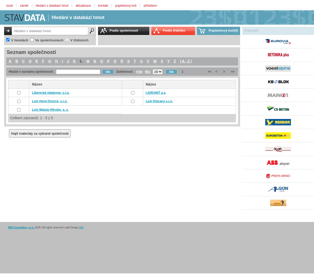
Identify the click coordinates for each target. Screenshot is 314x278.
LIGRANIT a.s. (156, 93)
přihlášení (150, 5)
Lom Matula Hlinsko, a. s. (50, 110)
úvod (10, 5)
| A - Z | (186, 61)
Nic (148, 72)
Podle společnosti (124, 30)
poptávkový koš (126, 5)
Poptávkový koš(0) (223, 30)
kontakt (103, 5)
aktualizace (84, 5)
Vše (139, 72)
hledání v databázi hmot (52, 5)
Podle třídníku (174, 30)
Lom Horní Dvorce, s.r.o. (49, 101)
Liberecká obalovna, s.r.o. (51, 93)
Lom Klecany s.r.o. (159, 101)
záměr (25, 5)
